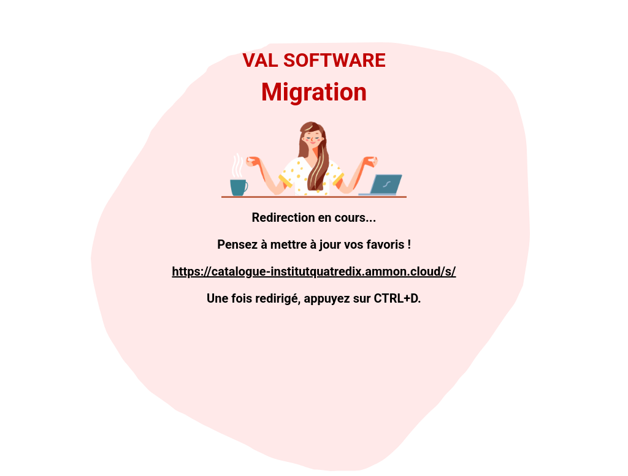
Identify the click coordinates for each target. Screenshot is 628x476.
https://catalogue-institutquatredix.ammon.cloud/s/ (314, 271)
